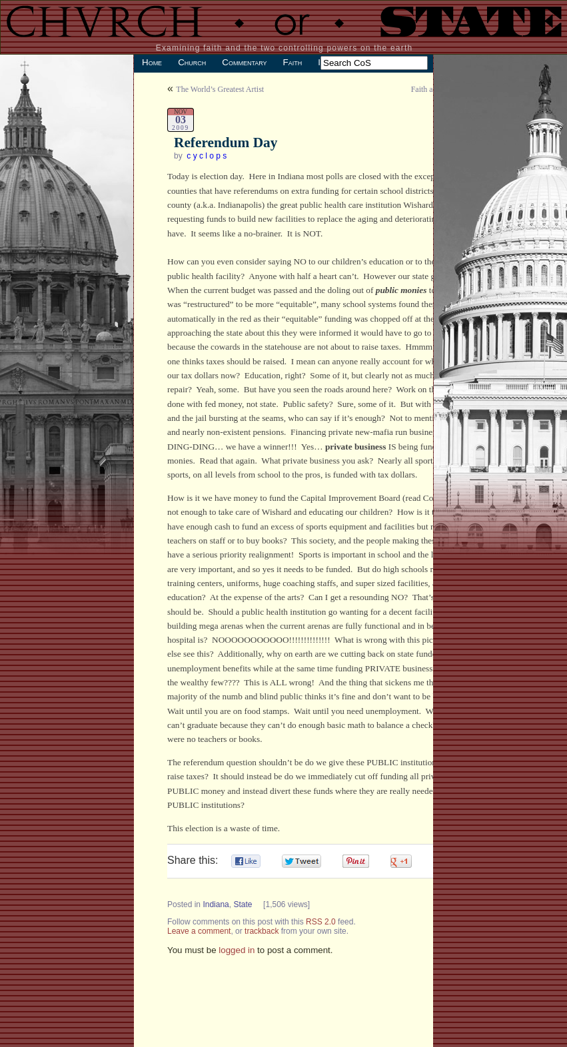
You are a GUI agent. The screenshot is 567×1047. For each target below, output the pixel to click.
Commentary (244, 62)
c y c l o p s (207, 156)
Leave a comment (199, 931)
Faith (292, 62)
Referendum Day (225, 143)
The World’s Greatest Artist (220, 89)
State (242, 904)
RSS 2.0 (321, 921)
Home (152, 62)
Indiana (216, 904)
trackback (262, 931)
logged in (237, 950)
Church (192, 62)
